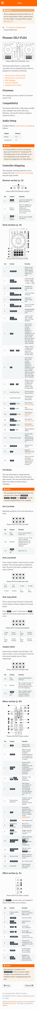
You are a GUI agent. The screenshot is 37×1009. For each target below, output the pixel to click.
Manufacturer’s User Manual (15, 78)
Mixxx (20, 3)
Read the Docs (11, 1003)
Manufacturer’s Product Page (15, 75)
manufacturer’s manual (23, 173)
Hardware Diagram (11, 83)
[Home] (3, 27)
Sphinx (15, 1001)
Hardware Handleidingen (16, 27)
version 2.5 (9, 21)
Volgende (29, 985)
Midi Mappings (10, 80)
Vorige (7, 985)
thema (26, 1001)
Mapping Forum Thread (13, 85)
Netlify (5, 1005)
